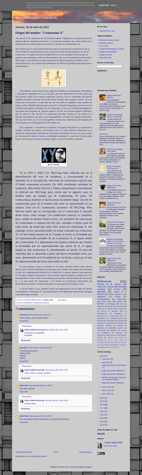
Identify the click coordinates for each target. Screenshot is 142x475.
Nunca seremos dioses (115, 222)
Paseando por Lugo (106, 31)
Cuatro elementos (105, 345)
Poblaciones (122, 299)
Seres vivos (103, 46)
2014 (102, 418)
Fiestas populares (115, 294)
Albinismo (110, 337)
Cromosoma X (28, 303)
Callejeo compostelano (108, 52)
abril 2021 (106, 362)
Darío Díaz (24, 385)
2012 (102, 425)
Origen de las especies (105, 309)
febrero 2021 (107, 390)
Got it (113, 5)
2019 (102, 401)
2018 (102, 405)
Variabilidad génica (116, 318)
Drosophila (120, 321)
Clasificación (101, 330)
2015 (102, 415)
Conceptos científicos (103, 342)
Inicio (56, 452)
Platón (115, 347)
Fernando (23, 315)
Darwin (119, 301)
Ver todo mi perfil (110, 446)
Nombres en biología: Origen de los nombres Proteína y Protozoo (115, 241)
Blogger (89, 467)
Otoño (121, 316)
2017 (102, 408)
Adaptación (101, 297)
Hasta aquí (103, 134)
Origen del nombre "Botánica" (113, 383)
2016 (102, 411)
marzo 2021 (107, 387)
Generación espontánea (105, 323)
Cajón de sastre (105, 58)
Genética (119, 333)
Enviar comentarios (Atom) (36, 456)
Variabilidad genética (115, 328)
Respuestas (26, 326)
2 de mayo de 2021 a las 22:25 (40, 385)
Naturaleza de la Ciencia (106, 316)
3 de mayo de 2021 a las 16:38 (56, 400)
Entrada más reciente (24, 452)
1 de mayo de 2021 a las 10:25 (56, 370)
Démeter (99, 347)
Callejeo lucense (105, 55)
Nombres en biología (106, 304)
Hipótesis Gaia (117, 311)
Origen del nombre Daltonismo (113, 374)
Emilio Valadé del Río (33, 330)
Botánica (100, 321)
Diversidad (110, 321)
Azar (121, 304)
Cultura (117, 289)
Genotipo (121, 323)
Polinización (101, 318)
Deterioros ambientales (105, 306)
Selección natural (105, 286)
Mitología (101, 291)
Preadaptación (102, 313)
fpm (67, 467)
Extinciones (120, 306)
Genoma (107, 347)
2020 (102, 398)
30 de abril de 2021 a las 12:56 (56, 330)
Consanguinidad (103, 299)
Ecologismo (105, 333)
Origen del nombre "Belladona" (113, 371)
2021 (102, 356)
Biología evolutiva (106, 43)
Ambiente (120, 337)
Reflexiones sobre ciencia (109, 40)
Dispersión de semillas (118, 330)
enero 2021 (106, 394)
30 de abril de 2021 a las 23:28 (40, 348)
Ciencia (118, 297)
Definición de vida (118, 345)
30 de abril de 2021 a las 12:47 (40, 315)
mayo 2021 (106, 359)
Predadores (118, 313)
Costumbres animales (120, 342)
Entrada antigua (86, 452)
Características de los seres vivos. (110, 340)
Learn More (104, 5)
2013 (102, 421)
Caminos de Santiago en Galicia (111, 49)
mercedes (24, 348)
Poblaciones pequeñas (105, 335)
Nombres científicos (104, 325)
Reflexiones (104, 281)
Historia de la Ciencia (41, 303)
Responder (24, 321)
